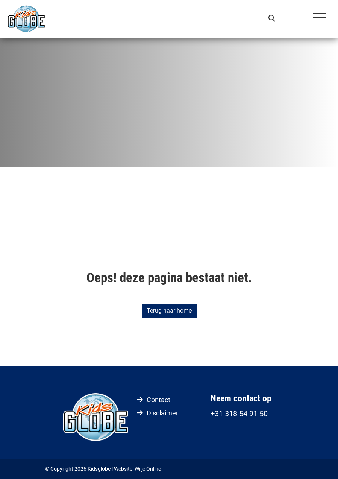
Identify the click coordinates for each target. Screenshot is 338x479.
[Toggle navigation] (319, 19)
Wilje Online (148, 469)
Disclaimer (162, 413)
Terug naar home (169, 310)
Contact (158, 400)
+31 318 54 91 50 (239, 413)
